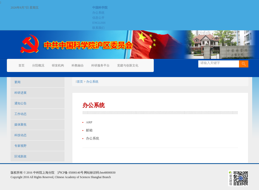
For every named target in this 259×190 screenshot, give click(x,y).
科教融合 (78, 65)
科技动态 (20, 135)
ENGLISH (98, 23)
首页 (21, 65)
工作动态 (20, 114)
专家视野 (20, 146)
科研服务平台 (100, 65)
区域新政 (20, 156)
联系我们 (98, 28)
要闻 (17, 82)
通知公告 (20, 103)
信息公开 (98, 17)
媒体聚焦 (20, 124)
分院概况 (38, 65)
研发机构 (58, 65)
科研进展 (20, 92)
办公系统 (98, 12)
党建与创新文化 (127, 65)
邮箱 (89, 130)
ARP (89, 122)
